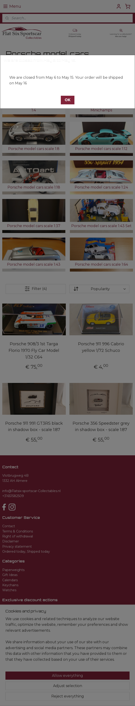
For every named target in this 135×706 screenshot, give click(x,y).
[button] (67, 100)
